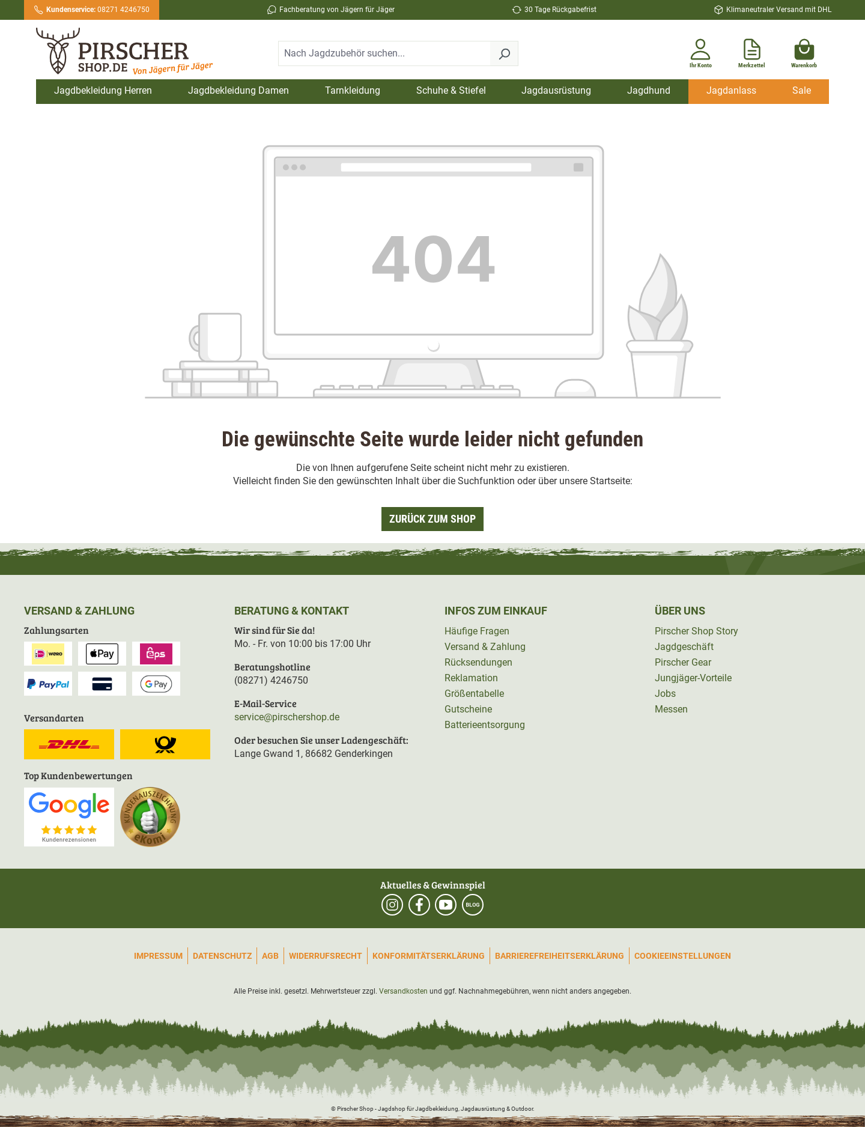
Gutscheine (468, 709)
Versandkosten (403, 991)
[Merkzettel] (752, 51)
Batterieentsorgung (485, 725)
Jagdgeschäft (684, 646)
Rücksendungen (478, 662)
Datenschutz (222, 956)
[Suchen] (504, 53)
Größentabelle (474, 693)
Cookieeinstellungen (682, 956)
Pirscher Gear (683, 662)
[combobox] (384, 53)
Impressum (158, 956)
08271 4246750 (98, 9)
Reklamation (471, 678)
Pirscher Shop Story (696, 631)
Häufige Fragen (477, 631)
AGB (270, 956)
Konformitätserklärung (428, 956)
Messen (671, 709)
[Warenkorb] (804, 51)
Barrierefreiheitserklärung (559, 956)
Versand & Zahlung (485, 646)
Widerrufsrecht (325, 956)
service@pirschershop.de (286, 717)
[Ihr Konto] (700, 51)
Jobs (665, 693)
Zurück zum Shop (432, 518)
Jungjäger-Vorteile (693, 678)
